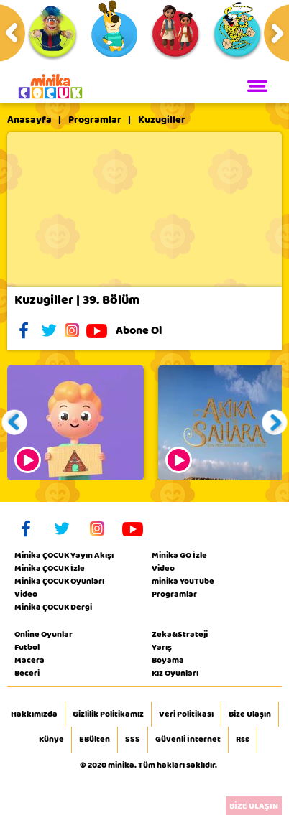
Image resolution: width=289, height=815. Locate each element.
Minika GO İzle (179, 555)
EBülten (94, 739)
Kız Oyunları (175, 672)
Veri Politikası (186, 714)
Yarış (162, 647)
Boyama (168, 659)
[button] (14, 422)
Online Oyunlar (43, 634)
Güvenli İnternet (188, 739)
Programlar (94, 120)
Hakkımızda (34, 714)
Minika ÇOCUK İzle (49, 568)
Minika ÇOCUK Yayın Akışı (64, 555)
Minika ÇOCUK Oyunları (59, 580)
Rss (242, 739)
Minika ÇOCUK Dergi (53, 606)
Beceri (27, 672)
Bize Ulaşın (250, 714)
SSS (132, 739)
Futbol (27, 647)
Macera (29, 659)
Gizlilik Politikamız (108, 714)
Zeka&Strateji (180, 634)
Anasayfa (29, 120)
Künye (51, 739)
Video (25, 593)
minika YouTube (183, 580)
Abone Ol (150, 330)
